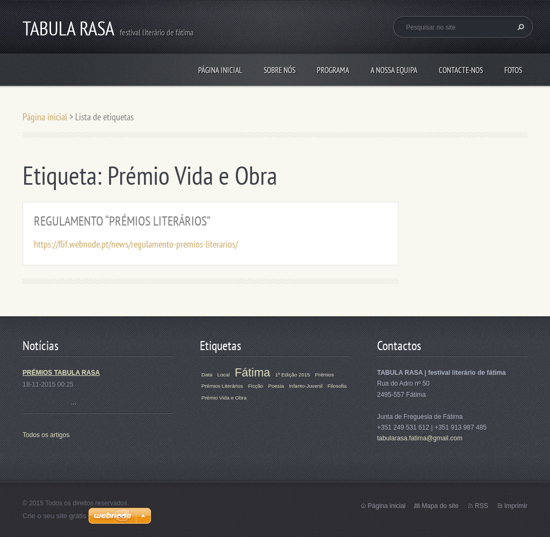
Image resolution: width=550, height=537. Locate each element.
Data (206, 375)
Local (224, 375)
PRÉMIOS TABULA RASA (61, 372)
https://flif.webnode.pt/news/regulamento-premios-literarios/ (136, 244)
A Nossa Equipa (394, 70)
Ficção (255, 386)
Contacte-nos (461, 70)
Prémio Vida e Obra (224, 398)
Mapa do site (440, 506)
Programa (333, 70)
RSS (481, 506)
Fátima (252, 372)
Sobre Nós (279, 70)
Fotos (513, 70)
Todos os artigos (46, 435)
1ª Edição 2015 (292, 375)
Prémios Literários (222, 386)
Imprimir (515, 506)
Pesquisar (519, 27)
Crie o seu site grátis (54, 516)
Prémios (324, 375)
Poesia (276, 386)
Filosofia (337, 386)
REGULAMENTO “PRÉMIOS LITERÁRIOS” (122, 221)
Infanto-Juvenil (305, 386)
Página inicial (220, 70)
